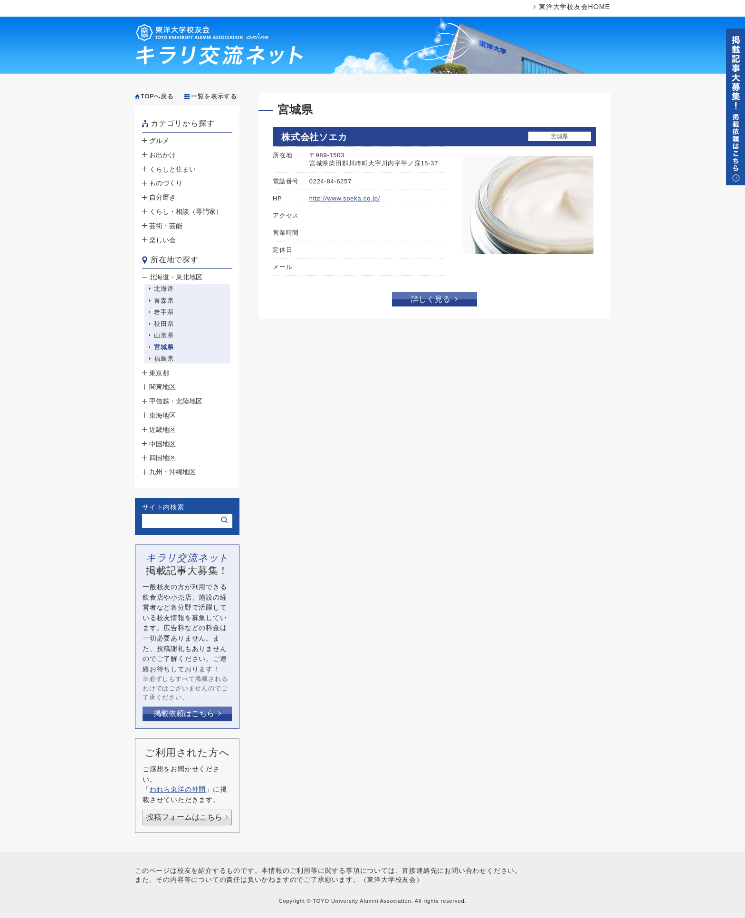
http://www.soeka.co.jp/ (344, 198)
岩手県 (163, 312)
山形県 (163, 335)
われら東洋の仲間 (178, 789)
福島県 (163, 358)
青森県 (163, 300)
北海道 (163, 288)
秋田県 (163, 323)
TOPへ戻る (157, 96)
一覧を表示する (214, 96)
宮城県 (163, 347)
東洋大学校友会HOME (574, 6)
